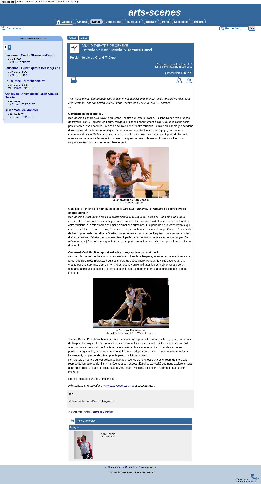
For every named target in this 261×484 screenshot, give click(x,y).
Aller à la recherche (45, 1)
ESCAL (250, 481)
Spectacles (181, 21)
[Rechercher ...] (233, 28)
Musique (134, 21)
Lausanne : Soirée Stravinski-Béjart (30, 55)
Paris (165, 21)
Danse (96, 21)
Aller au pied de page (68, 1)
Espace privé (144, 467)
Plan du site (113, 467)
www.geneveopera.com (117, 385)
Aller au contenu (24, 1)
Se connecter (14, 28)
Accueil (64, 22)
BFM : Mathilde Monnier (21, 110)
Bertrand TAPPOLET (23, 88)
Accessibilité (8, 2)
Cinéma (82, 21)
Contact (128, 467)
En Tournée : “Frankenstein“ (25, 81)
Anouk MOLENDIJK (179, 73)
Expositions (113, 21)
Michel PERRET (21, 62)
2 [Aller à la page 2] (9, 47)
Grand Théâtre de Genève (97, 412)
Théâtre (199, 21)
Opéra (151, 21)
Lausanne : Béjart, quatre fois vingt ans (32, 68)
